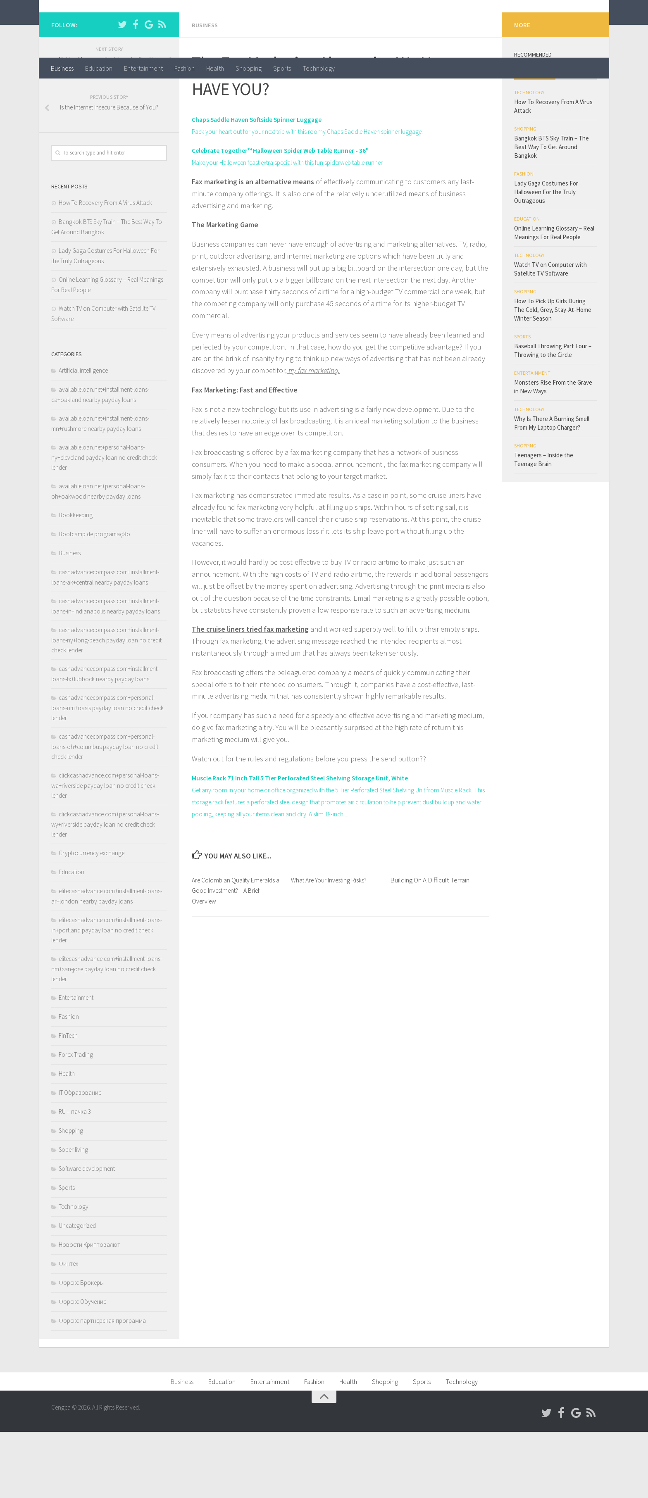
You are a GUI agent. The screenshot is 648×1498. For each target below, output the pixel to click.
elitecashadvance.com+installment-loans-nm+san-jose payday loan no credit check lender (106, 1035)
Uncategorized (77, 1292)
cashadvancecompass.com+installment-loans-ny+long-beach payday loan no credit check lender (106, 706)
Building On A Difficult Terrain (429, 957)
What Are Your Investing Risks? (332, 957)
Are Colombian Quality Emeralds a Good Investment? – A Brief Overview (237, 968)
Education (98, 68)
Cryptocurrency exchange (91, 919)
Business (62, 68)
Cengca (78, 28)
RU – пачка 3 (75, 1178)
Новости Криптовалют (89, 1311)
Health (215, 68)
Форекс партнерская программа (102, 1387)
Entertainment (143, 68)
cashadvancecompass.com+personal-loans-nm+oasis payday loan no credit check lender (107, 774)
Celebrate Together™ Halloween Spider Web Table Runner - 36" (294, 216)
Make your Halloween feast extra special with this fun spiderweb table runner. (311, 228)
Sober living (73, 1216)
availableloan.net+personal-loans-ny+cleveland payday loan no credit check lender (104, 523)
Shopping (249, 68)
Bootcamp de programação (94, 600)
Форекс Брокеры (81, 1349)
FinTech (68, 1102)
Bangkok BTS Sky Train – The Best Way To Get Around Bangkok (551, 213)
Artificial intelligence (83, 436)
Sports (282, 68)
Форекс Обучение (82, 1368)
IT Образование (80, 1159)
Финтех (68, 1330)
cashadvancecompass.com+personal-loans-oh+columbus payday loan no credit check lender (104, 813)
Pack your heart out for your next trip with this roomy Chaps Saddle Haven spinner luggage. (332, 197)
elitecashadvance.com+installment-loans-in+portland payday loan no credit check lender (106, 996)
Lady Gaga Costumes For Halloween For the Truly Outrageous (546, 258)
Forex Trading (76, 1121)
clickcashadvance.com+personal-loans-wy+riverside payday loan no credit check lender (105, 890)
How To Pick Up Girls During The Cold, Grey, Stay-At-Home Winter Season (552, 375)
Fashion (184, 68)
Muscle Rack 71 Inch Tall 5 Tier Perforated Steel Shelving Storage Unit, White (316, 843)
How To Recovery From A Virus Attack (105, 269)
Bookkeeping (76, 581)
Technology (319, 68)
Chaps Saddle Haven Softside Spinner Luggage (266, 185)
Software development (87, 1235)
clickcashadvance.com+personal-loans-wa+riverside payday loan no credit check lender (105, 851)
